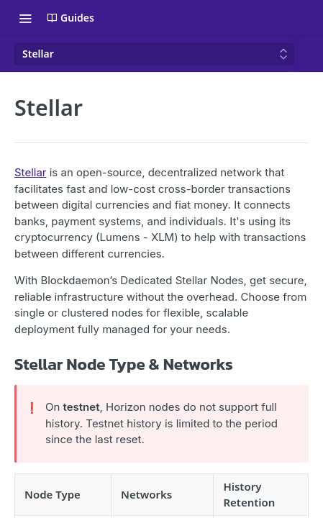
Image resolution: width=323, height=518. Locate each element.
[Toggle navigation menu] (25, 18)
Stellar (30, 172)
